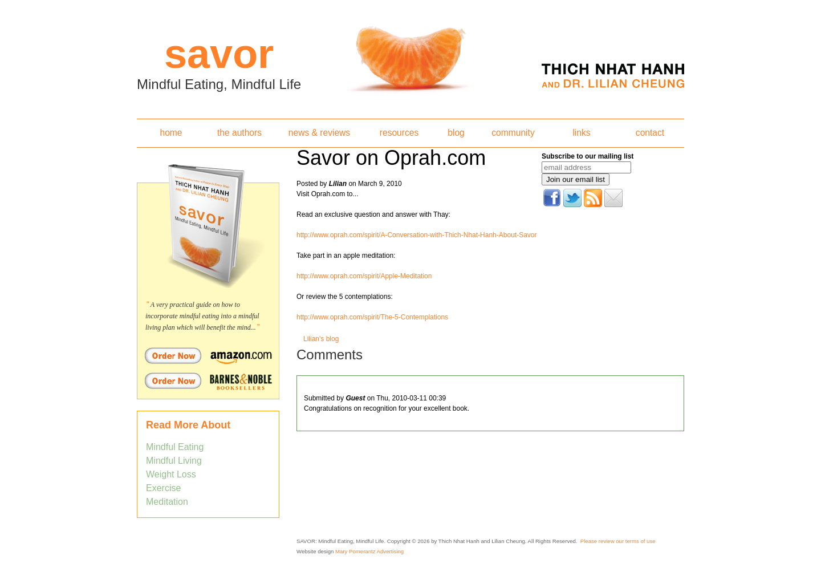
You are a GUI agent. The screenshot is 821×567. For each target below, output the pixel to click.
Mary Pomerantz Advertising (369, 551)
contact (650, 132)
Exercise (163, 488)
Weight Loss (171, 474)
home (171, 132)
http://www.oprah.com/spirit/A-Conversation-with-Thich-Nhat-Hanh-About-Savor (416, 235)
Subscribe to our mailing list (587, 156)
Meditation (167, 502)
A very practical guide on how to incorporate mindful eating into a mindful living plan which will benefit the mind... (202, 316)
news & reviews (319, 132)
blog (456, 132)
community (512, 132)
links (581, 132)
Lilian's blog (321, 339)
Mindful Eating (175, 447)
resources (399, 132)
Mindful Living (174, 460)
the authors (239, 132)
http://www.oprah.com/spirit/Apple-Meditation (364, 276)
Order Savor (208, 355)
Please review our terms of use (618, 541)
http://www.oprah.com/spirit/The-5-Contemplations (372, 317)
